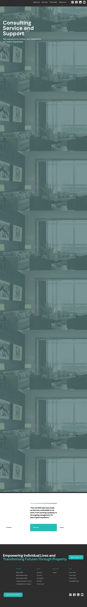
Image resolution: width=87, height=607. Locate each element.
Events (55, 572)
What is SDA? (19, 572)
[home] (6, 2)
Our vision (39, 572)
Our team (39, 581)
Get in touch (72, 572)
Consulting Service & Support (24, 584)
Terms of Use (72, 575)
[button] (36, 2)
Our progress (40, 578)
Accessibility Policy (74, 581)
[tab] (16, 527)
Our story (39, 575)
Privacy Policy (72, 578)
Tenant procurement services (24, 581)
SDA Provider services (22, 575)
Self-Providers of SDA (21, 578)
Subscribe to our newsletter (13, 594)
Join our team (40, 584)
